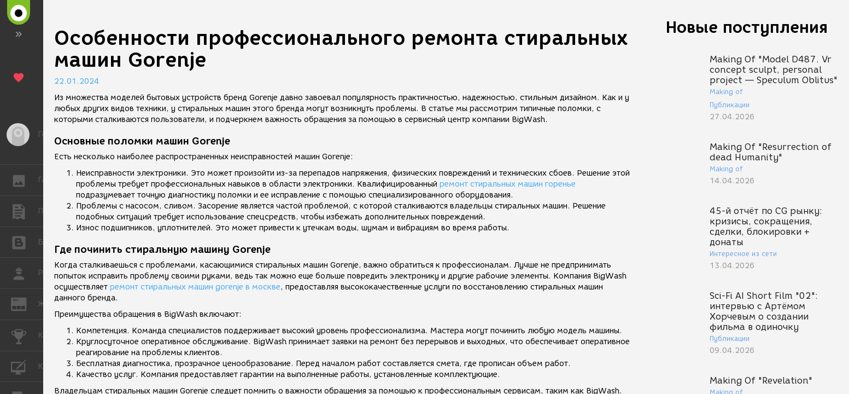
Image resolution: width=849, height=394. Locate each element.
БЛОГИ (24, 241)
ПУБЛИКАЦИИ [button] (24, 211)
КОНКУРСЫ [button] (24, 335)
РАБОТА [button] (24, 273)
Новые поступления (747, 27)
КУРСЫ (24, 365)
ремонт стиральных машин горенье (508, 184)
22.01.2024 (76, 81)
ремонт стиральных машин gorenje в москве (195, 287)
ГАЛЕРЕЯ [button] (24, 180)
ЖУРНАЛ (24, 303)
